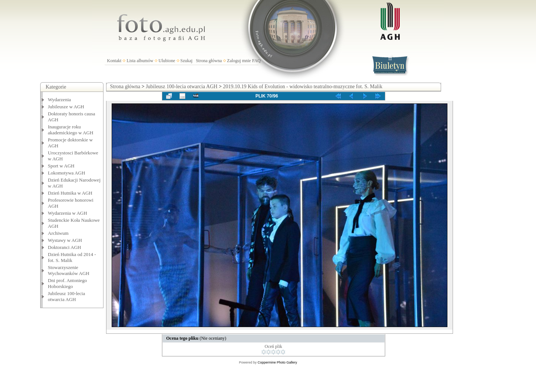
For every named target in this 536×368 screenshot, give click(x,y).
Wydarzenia (59, 99)
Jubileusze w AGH (66, 106)
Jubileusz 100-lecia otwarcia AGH (66, 296)
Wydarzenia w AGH (67, 213)
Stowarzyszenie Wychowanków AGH (69, 270)
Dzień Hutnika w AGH (70, 193)
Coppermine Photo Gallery (277, 362)
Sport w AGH (61, 166)
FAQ (256, 60)
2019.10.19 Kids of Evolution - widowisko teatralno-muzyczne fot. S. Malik (302, 86)
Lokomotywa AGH (66, 173)
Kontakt (114, 60)
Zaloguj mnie (239, 60)
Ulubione (167, 60)
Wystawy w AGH (65, 240)
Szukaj (187, 60)
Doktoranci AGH (64, 247)
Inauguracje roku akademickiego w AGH (70, 129)
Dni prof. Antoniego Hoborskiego (67, 283)
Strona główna (209, 60)
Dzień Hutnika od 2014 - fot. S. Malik (72, 257)
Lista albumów (140, 60)
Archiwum (58, 233)
